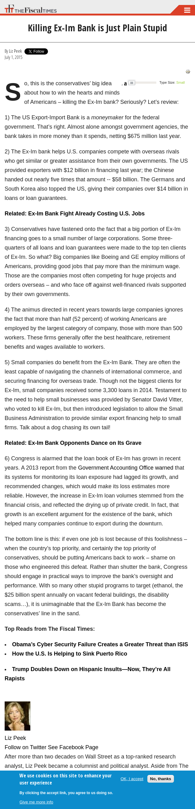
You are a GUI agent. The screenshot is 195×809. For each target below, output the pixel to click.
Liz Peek (15, 51)
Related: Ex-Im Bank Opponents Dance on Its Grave (73, 443)
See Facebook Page (73, 747)
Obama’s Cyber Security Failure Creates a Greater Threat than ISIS (100, 644)
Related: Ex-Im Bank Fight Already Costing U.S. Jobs (75, 213)
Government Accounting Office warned (125, 468)
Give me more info (36, 802)
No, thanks (160, 778)
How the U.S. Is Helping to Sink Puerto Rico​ (69, 654)
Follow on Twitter (25, 747)
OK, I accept (132, 778)
